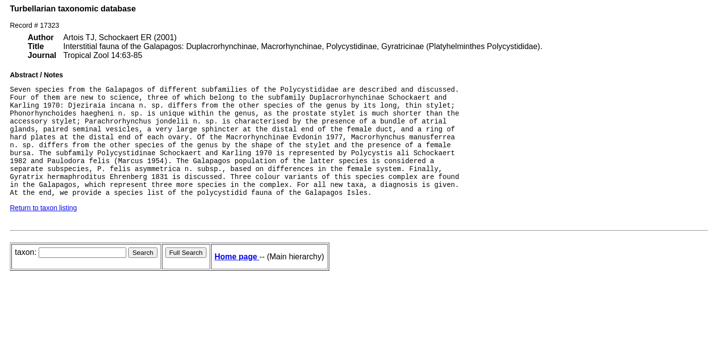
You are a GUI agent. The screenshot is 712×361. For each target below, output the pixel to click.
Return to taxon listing (43, 229)
